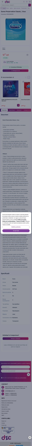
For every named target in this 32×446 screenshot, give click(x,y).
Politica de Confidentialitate (8, 221)
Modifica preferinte (15, 227)
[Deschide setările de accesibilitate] (29, 437)
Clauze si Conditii (21, 221)
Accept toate (16, 230)
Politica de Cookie (22, 219)
